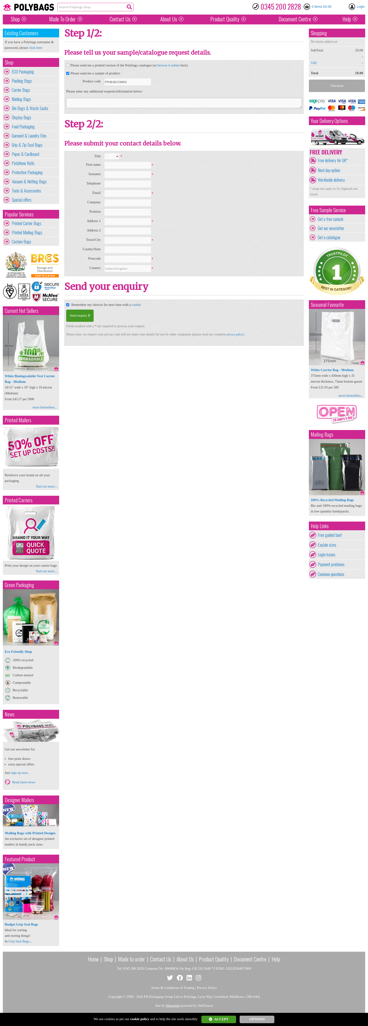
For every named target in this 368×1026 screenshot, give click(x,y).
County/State (92, 249)
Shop (15, 19)
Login (361, 6)
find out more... (46, 486)
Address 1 (94, 221)
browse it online (168, 65)
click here (35, 48)
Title (97, 156)
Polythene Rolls (23, 163)
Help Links (320, 526)
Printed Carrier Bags (26, 223)
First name (93, 164)
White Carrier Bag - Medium (332, 370)
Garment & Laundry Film (29, 135)
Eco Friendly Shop (18, 651)
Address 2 (94, 230)
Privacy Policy (207, 988)
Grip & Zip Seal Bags (27, 145)
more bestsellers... (44, 407)
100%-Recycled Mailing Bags (332, 500)
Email (96, 193)
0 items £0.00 (321, 6)
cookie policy (139, 1019)
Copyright (115, 997)
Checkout (336, 86)
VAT (314, 63)
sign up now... (20, 773)
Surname (94, 174)
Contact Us (120, 19)
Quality (224, 19)
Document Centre (250, 959)
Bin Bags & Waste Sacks (30, 108)
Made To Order (62, 19)
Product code (92, 81)
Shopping (319, 33)
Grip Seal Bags (18, 941)
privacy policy (235, 334)
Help (346, 19)
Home (93, 959)
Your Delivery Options (329, 120)
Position (95, 211)
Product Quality (214, 959)
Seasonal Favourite (327, 304)
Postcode (94, 258)
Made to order (131, 959)
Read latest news (23, 782)
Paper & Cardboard (25, 154)
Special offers (21, 200)
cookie (136, 305)
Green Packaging (19, 584)
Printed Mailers (18, 420)
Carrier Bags (21, 90)
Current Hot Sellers (21, 310)
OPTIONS (257, 1019)
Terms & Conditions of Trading (173, 988)
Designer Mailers (19, 799)
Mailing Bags (21, 99)
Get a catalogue (329, 237)
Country (95, 268)
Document (295, 19)
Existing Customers (21, 33)
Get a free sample (330, 219)
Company (94, 202)
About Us (168, 19)
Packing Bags (22, 81)
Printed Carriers (18, 500)
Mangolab (173, 1005)
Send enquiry (80, 315)
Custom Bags (21, 241)
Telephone (93, 183)
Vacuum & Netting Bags (29, 181)
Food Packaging (23, 126)
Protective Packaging (27, 172)
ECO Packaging (23, 71)
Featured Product (20, 859)
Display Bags (21, 117)
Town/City (93, 240)
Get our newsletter (331, 228)
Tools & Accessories (26, 190)
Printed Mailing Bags (27, 232)
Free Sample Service (328, 210)
